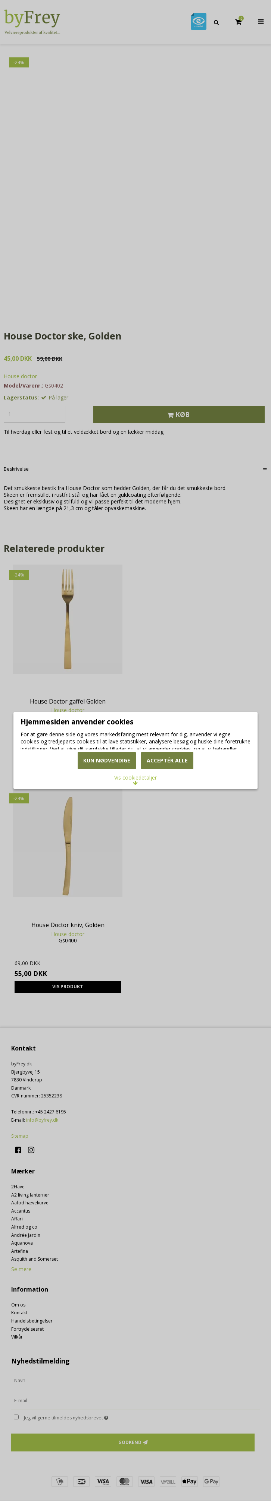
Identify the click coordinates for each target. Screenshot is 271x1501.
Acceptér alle (167, 791)
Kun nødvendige (106, 791)
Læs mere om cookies (57, 745)
